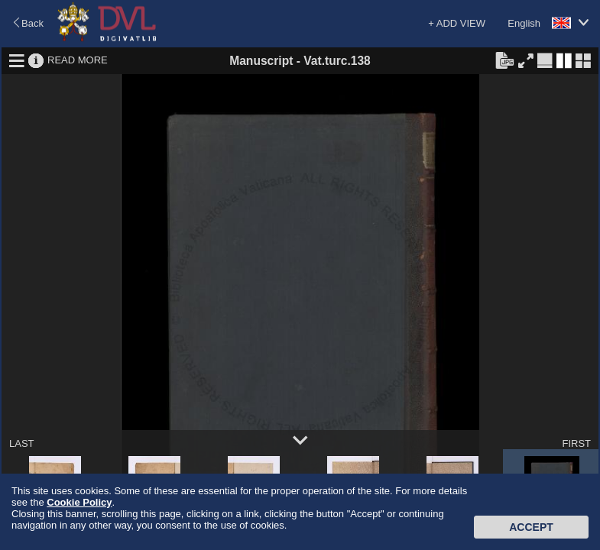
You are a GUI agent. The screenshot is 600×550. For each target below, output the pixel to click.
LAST (21, 443)
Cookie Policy (79, 502)
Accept (531, 527)
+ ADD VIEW (456, 23)
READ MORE (77, 60)
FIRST (576, 443)
